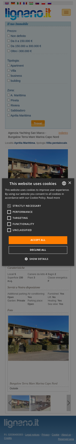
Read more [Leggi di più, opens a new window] (53, 197)
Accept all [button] (38, 240)
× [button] (69, 183)
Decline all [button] (38, 250)
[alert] (38, 222)
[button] (38, 259)
